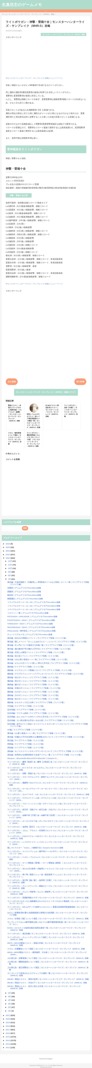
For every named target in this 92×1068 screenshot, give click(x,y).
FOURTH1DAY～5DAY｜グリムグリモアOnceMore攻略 (31, 620)
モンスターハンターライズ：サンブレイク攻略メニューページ (35, 78)
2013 (8, 1044)
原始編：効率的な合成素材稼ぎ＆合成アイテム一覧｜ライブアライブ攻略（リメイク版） (44, 755)
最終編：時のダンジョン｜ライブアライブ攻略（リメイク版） (33, 681)
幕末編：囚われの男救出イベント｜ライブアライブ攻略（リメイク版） (37, 638)
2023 (8, 554)
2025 (8, 547)
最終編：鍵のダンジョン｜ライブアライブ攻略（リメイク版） (33, 684)
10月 (10, 568)
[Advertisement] (46, 56)
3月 (9, 1004)
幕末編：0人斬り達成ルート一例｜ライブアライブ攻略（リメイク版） (37, 733)
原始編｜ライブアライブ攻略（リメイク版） (26, 747)
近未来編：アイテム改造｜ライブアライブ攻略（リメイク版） (33, 713)
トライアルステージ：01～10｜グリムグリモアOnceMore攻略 (33, 609)
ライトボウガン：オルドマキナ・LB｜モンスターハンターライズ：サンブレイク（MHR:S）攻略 (48, 794)
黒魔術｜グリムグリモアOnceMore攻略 (24, 592)
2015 (8, 1037)
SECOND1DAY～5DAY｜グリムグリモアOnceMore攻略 (31, 627)
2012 (8, 1047)
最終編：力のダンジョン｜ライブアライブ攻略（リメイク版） (33, 695)
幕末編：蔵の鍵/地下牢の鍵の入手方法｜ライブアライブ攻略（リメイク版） (39, 649)
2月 (9, 1007)
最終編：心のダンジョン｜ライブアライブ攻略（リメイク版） (33, 692)
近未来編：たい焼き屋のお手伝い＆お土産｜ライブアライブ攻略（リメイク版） (41, 720)
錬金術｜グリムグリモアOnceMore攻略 (24, 595)
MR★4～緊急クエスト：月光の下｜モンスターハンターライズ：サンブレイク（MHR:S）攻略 (47, 983)
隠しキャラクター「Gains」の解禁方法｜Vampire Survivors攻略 (35, 848)
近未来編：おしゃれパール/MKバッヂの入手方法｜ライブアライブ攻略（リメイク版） (43, 717)
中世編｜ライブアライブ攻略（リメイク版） (26, 706)
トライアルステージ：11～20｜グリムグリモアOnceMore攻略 (33, 606)
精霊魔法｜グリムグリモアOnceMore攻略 (25, 599)
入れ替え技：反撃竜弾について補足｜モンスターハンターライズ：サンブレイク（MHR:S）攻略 (48, 958)
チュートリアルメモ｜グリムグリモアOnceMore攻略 (29, 634)
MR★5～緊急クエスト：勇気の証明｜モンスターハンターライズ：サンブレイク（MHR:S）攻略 (48, 979)
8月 (9, 575)
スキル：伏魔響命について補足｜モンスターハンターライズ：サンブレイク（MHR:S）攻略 (46, 949)
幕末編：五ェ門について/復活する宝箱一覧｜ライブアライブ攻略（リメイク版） (41, 645)
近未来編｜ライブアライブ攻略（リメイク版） (27, 710)
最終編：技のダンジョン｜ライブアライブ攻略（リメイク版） (33, 699)
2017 (8, 1030)
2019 (8, 1022)
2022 (8, 558)
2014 (8, 1040)
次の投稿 (12, 382)
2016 (8, 1033)
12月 (10, 561)
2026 (8, 544)
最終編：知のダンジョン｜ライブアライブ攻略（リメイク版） (33, 677)
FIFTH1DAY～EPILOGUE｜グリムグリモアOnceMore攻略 (32, 616)
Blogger (49, 1058)
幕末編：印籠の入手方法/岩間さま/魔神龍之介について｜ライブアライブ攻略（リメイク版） (46, 737)
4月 (9, 1000)
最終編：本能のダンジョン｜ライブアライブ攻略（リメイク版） (34, 688)
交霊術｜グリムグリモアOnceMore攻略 (24, 588)
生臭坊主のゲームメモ (22, 4)
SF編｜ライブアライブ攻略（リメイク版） (25, 730)
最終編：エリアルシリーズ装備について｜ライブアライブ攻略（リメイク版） (40, 670)
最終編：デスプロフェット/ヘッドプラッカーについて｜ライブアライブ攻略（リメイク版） (46, 674)
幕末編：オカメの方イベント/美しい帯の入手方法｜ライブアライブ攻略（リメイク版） (44, 663)
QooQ (50, 1067)
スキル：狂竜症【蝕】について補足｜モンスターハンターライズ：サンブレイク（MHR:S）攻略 (48, 919)
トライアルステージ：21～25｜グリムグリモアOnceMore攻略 (33, 602)
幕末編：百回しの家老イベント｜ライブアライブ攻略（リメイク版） (36, 652)
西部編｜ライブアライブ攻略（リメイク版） (26, 744)
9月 (9, 572)
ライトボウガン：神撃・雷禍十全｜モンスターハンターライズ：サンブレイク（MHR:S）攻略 (47, 773)
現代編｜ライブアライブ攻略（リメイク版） (26, 740)
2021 (8, 1015)
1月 (9, 1011)
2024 (8, 551)
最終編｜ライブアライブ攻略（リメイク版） (26, 667)
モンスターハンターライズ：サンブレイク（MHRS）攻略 (63, 34)
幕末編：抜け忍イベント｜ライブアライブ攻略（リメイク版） (33, 656)
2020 (8, 1019)
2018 (8, 1026)
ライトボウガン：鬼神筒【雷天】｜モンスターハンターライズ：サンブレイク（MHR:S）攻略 (47, 827)
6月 (9, 993)
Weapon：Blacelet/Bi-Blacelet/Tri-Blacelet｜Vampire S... (32, 758)
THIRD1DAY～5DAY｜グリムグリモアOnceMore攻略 (30, 624)
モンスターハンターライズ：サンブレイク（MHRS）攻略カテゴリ (46, 392)
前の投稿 (80, 382)
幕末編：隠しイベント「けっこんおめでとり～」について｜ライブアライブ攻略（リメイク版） (47, 642)
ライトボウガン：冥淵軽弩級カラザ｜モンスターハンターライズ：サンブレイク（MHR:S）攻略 (48, 898)
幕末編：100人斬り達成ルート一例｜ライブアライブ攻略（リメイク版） (38, 659)
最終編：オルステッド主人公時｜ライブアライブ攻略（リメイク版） (36, 702)
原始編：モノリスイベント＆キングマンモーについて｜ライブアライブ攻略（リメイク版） (45, 751)
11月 (10, 565)
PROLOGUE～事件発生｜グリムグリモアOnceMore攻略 (31, 631)
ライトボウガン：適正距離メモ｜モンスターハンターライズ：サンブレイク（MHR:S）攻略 (46, 934)
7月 (9, 579)
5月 (9, 996)
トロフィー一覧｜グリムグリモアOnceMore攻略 (27, 613)
